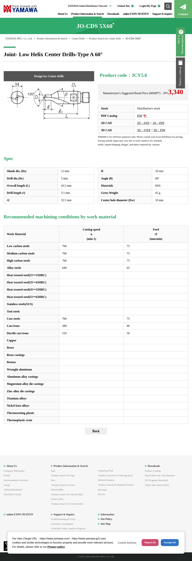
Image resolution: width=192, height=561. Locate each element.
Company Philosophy (14, 470)
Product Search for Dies (63, 485)
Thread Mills (57, 489)
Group (7, 485)
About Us (62, 13)
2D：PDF (158, 123)
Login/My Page (148, 6)
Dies (53, 480)
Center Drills (78, 38)
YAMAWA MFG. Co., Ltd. (18, 38)
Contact (183, 14)
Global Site (123, 6)
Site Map (106, 523)
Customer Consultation (62, 523)
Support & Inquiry (162, 13)
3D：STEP (144, 130)
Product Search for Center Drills (67, 503)
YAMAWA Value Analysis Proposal (68, 528)
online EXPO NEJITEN (136, 13)
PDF (140, 115)
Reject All (150, 542)
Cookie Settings (127, 542)
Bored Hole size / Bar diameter (160, 475)
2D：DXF (143, 123)
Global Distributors (13, 489)
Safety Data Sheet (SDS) (157, 485)
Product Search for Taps (63, 475)
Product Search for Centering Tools (116, 475)
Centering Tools (105, 470)
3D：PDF (160, 130)
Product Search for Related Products (116, 484)
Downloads (113, 13)
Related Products (106, 480)
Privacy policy (56, 546)
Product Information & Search (87, 13)
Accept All (170, 542)
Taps (53, 470)
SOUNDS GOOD (12, 494)
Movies (101, 494)
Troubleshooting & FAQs (188, 44)
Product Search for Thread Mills (67, 494)
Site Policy (106, 519)
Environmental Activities (16, 480)
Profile (7, 475)
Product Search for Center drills (105, 38)
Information (107, 514)
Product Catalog (187, 76)
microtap (102, 489)
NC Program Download (156, 480)
